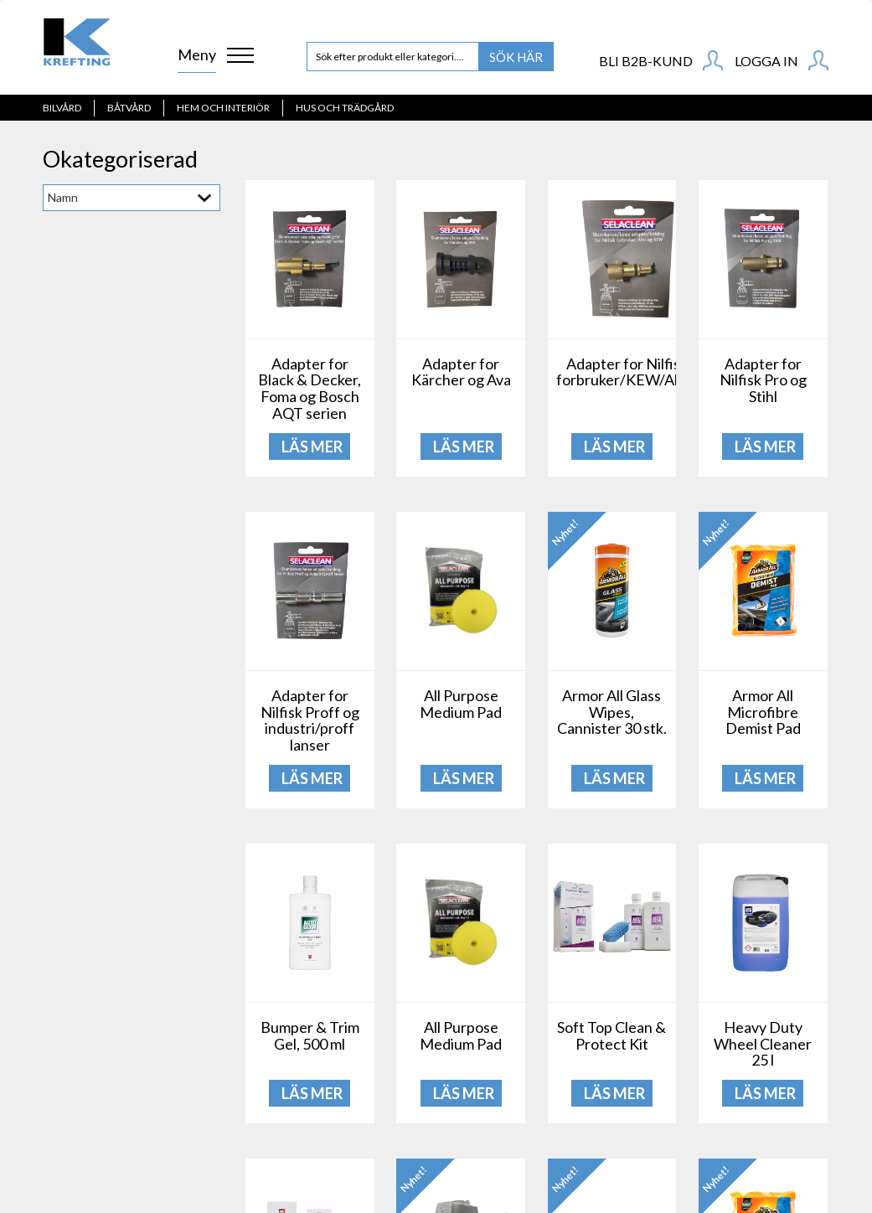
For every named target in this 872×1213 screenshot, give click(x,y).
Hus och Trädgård (345, 107)
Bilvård (62, 107)
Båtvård (129, 107)
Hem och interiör (223, 107)
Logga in (781, 60)
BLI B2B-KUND (661, 60)
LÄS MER (312, 446)
